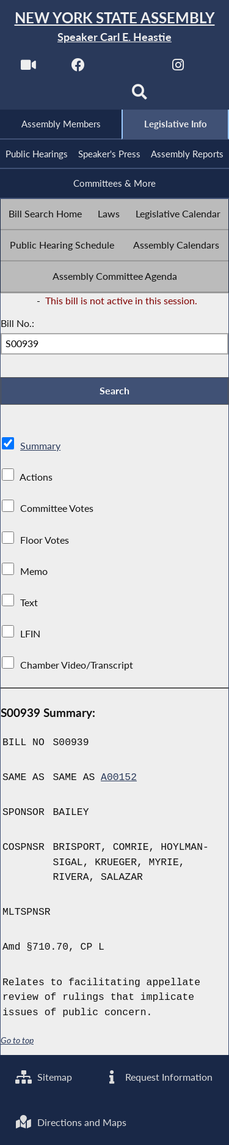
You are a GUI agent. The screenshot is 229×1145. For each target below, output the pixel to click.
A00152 (119, 777)
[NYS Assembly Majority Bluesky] (89, 96)
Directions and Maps (70, 1122)
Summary (40, 445)
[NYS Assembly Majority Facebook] (78, 68)
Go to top (17, 1040)
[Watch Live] (28, 68)
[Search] (139, 96)
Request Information (158, 1077)
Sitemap (43, 1077)
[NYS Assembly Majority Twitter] (128, 68)
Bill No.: (17, 323)
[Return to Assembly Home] (114, 27)
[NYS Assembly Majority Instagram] (178, 68)
